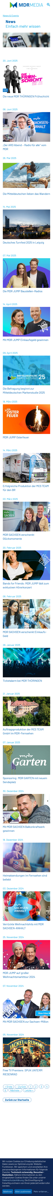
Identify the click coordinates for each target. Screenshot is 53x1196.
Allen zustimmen (23, 1191)
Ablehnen (7, 1191)
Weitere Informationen (26, 81)
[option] (26, 40)
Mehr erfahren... (41, 1191)
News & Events (11, 15)
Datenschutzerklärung (13, 1180)
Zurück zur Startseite (17, 1099)
